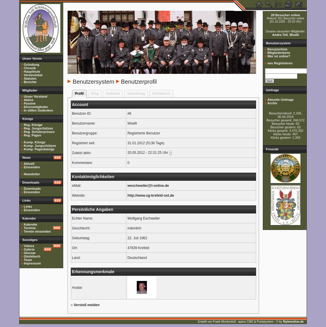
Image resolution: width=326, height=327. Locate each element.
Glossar (30, 253)
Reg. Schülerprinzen (39, 132)
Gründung (31, 64)
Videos (29, 246)
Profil (79, 94)
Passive (30, 103)
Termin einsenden (37, 231)
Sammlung (136, 94)
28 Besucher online (285, 15)
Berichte (30, 82)
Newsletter (32, 174)
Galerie (29, 249)
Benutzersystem (93, 81)
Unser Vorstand (35, 96)
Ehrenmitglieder (36, 107)
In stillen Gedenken (38, 110)
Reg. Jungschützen (38, 128)
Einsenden (32, 167)
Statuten (30, 78)
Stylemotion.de (293, 321)
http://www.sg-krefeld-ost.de (150, 195)
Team (28, 260)
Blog (95, 94)
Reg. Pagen (32, 135)
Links (28, 206)
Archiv (272, 103)
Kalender (30, 224)
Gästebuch (32, 256)
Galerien (113, 94)
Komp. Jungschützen (40, 145)
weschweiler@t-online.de (148, 186)
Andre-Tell (280, 34)
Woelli (294, 34)
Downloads (32, 188)
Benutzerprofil (139, 81)
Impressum (32, 263)
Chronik (30, 68)
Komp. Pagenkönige (39, 149)
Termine (30, 228)
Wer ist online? (278, 56)
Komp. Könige (35, 142)
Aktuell (29, 163)
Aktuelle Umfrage (280, 99)
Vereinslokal (33, 75)
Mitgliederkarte (278, 52)
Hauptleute (32, 71)
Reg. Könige (33, 125)
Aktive (28, 100)
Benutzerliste (277, 49)
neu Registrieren (280, 63)
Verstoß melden (86, 305)
